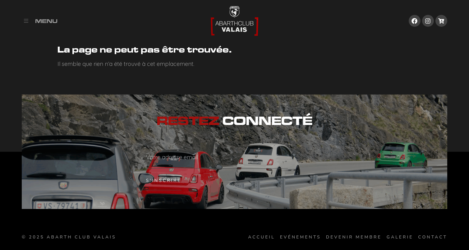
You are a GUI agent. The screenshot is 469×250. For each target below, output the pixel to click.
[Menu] (26, 20)
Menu (46, 21)
